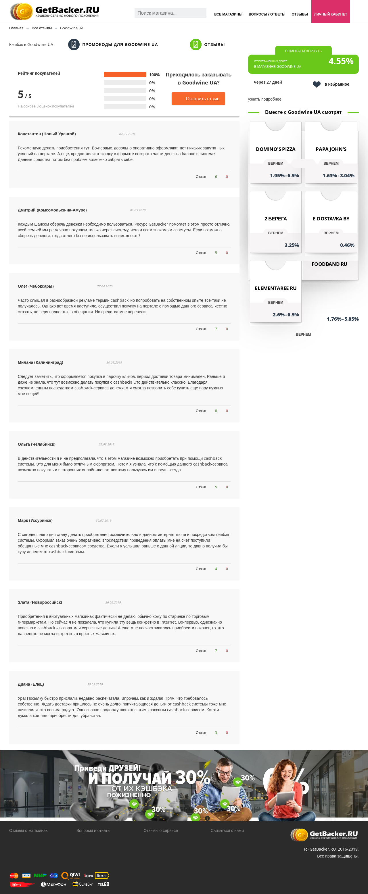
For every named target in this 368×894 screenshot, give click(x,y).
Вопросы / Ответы (267, 14)
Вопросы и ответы (93, 830)
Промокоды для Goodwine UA (113, 44)
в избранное (331, 84)
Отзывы (300, 14)
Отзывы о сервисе (160, 830)
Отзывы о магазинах (28, 830)
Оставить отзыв (198, 98)
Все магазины (228, 14)
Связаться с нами (227, 830)
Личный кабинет (330, 14)
